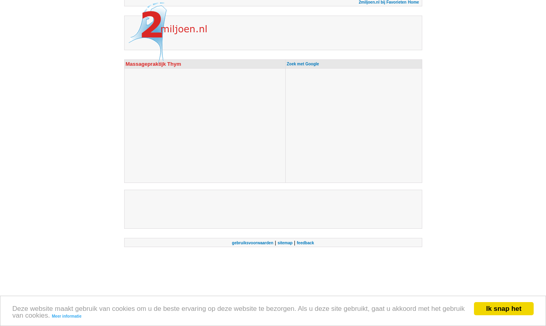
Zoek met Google (303, 64)
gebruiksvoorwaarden (252, 243)
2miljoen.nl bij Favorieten (382, 2)
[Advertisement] (354, 125)
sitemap (284, 243)
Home (413, 2)
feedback (305, 243)
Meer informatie (66, 316)
